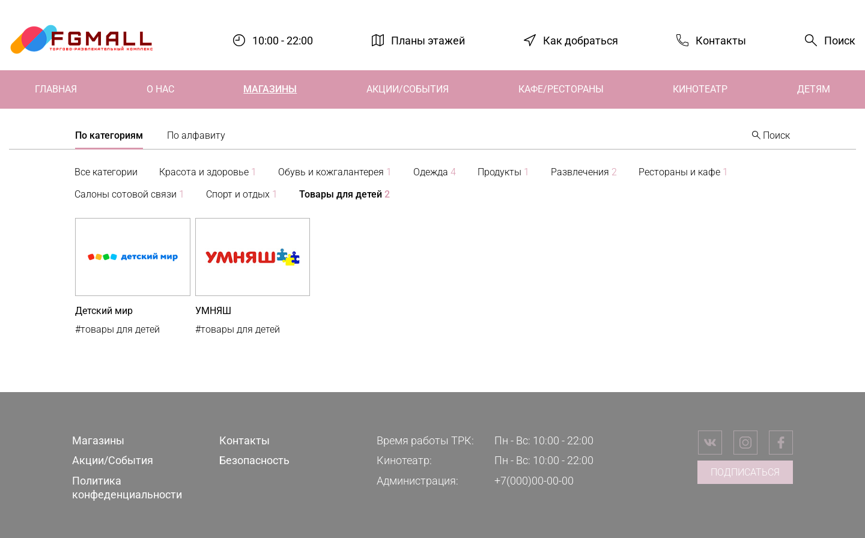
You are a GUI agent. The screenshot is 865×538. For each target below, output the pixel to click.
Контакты (721, 40)
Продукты (503, 172)
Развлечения (584, 172)
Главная (56, 89)
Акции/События (407, 89)
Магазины (270, 89)
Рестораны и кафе (683, 172)
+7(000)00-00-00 (534, 480)
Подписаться (745, 472)
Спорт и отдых (242, 194)
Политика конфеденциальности (127, 487)
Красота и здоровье (207, 172)
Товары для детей (344, 194)
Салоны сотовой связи (129, 194)
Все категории (106, 172)
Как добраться (580, 40)
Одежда (434, 172)
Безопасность (254, 460)
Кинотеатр (700, 89)
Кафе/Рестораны (561, 89)
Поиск (839, 40)
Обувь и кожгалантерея (335, 172)
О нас (160, 89)
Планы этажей (428, 40)
